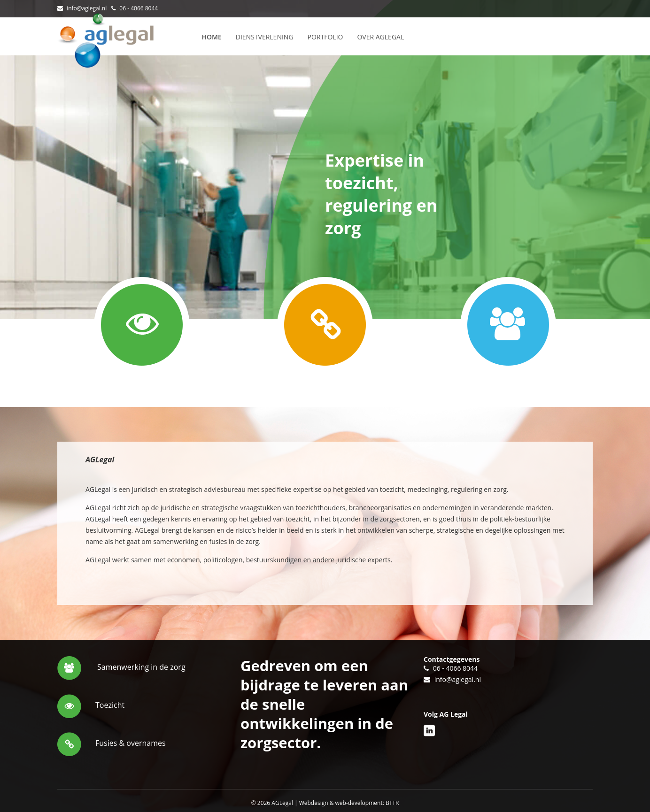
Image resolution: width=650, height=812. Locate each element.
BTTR (392, 803)
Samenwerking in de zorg (141, 667)
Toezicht (109, 705)
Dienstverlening (265, 36)
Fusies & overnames (130, 743)
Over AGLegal (380, 36)
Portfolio (325, 36)
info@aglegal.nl (87, 8)
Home (212, 36)
